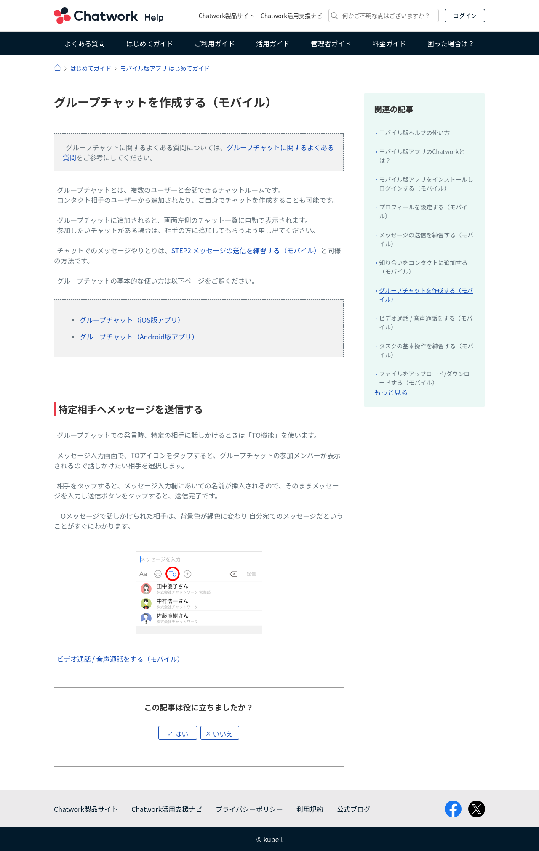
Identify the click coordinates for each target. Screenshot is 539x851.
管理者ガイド (331, 43)
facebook (453, 809)
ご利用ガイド (215, 43)
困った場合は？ (451, 43)
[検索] (383, 15)
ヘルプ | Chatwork (57, 67)
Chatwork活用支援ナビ (292, 15)
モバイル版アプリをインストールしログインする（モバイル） (426, 183)
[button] (177, 733)
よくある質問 (84, 43)
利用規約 (309, 809)
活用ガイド (273, 43)
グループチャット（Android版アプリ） (139, 336)
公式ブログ (354, 809)
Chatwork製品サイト (227, 15)
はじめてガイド (149, 43)
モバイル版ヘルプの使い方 (414, 132)
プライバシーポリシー (249, 809)
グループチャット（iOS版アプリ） (132, 320)
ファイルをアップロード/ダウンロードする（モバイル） (424, 378)
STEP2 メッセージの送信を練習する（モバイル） (245, 250)
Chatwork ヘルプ (108, 15)
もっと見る (391, 392)
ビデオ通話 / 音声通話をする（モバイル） (120, 659)
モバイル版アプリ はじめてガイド (165, 68)
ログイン (465, 15)
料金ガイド (389, 43)
